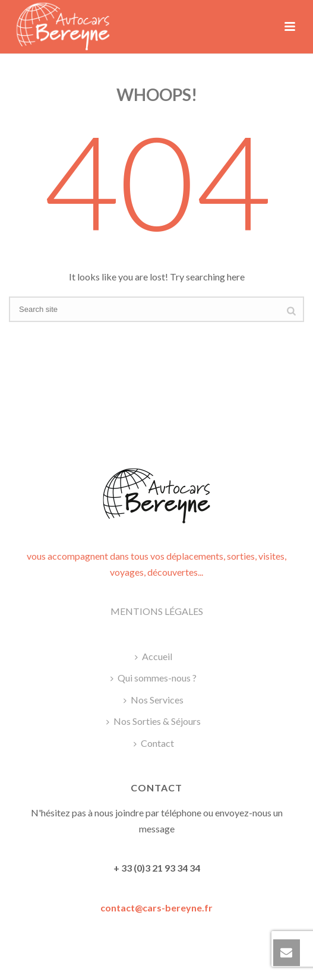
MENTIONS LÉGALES (156, 611)
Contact (154, 743)
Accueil (153, 656)
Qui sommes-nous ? (153, 677)
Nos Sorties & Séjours (153, 721)
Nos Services (154, 699)
